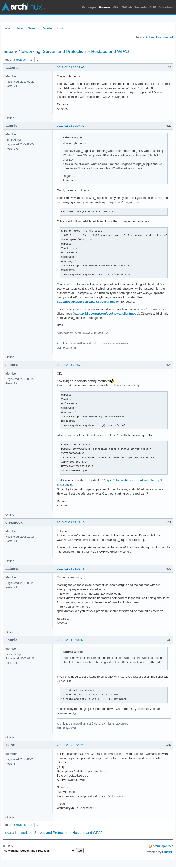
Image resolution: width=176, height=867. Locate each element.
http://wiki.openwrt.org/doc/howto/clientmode (106, 313)
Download (166, 7)
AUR (152, 7)
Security (140, 7)
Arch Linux (23, 6)
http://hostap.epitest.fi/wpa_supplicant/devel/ (88, 301)
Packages (89, 7)
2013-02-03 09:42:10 (71, 522)
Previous (20, 59)
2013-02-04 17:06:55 (71, 640)
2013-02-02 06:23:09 (71, 67)
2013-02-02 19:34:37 (71, 125)
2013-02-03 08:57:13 (71, 364)
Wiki (116, 7)
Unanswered (164, 37)
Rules (20, 28)
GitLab (127, 7)
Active (150, 37)
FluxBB (167, 852)
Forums (104, 7)
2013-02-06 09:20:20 (71, 745)
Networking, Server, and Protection (52, 51)
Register (47, 28)
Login (61, 28)
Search (32, 28)
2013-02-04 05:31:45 (71, 568)
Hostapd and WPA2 (110, 51)
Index (8, 28)
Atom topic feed (163, 846)
